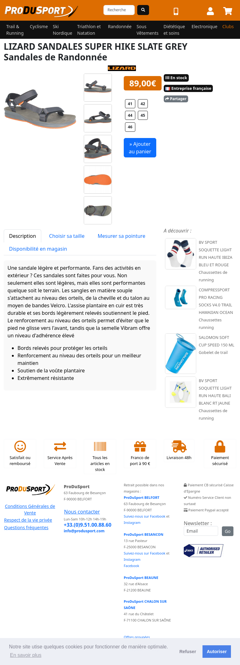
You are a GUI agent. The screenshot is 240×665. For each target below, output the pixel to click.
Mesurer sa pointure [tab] (121, 236)
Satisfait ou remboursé (20, 453)
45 (143, 115)
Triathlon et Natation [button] (89, 29)
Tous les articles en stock (100, 456)
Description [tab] (22, 236)
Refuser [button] (187, 651)
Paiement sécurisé (220, 453)
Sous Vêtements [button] (147, 29)
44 (130, 115)
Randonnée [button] (120, 26)
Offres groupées (137, 637)
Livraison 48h (179, 450)
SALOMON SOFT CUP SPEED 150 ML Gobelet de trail (216, 345)
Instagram (132, 522)
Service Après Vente (60, 453)
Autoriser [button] (217, 651)
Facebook (131, 565)
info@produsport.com (84, 531)
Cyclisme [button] (39, 26)
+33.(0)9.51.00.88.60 (87, 524)
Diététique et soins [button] (174, 29)
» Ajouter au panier (140, 148)
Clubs (228, 26)
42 (143, 103)
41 (130, 103)
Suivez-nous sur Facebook (144, 516)
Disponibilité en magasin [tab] (38, 248)
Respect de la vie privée (28, 520)
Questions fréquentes (26, 527)
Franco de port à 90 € (140, 453)
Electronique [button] (204, 26)
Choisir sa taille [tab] (66, 236)
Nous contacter (82, 511)
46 (130, 127)
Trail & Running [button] (15, 29)
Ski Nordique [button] (62, 29)
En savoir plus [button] (26, 655)
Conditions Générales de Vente (30, 509)
